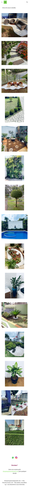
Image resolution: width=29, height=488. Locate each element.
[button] (2, 2)
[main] (14, 7)
